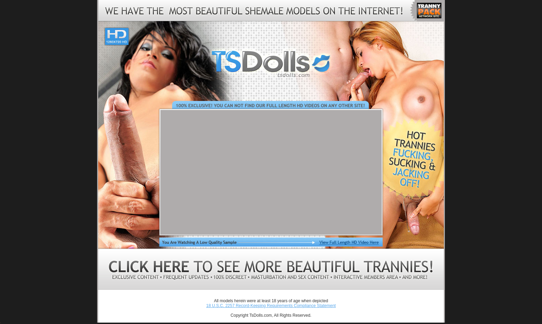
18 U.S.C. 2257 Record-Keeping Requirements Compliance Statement (271, 305)
